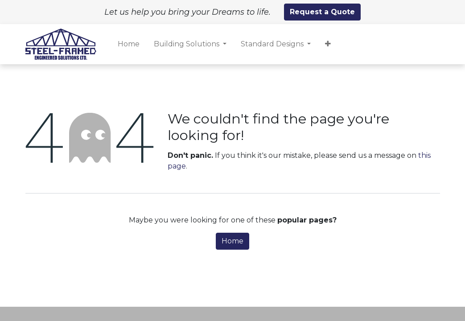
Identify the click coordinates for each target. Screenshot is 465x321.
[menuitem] (129, 44)
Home (232, 241)
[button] (328, 44)
